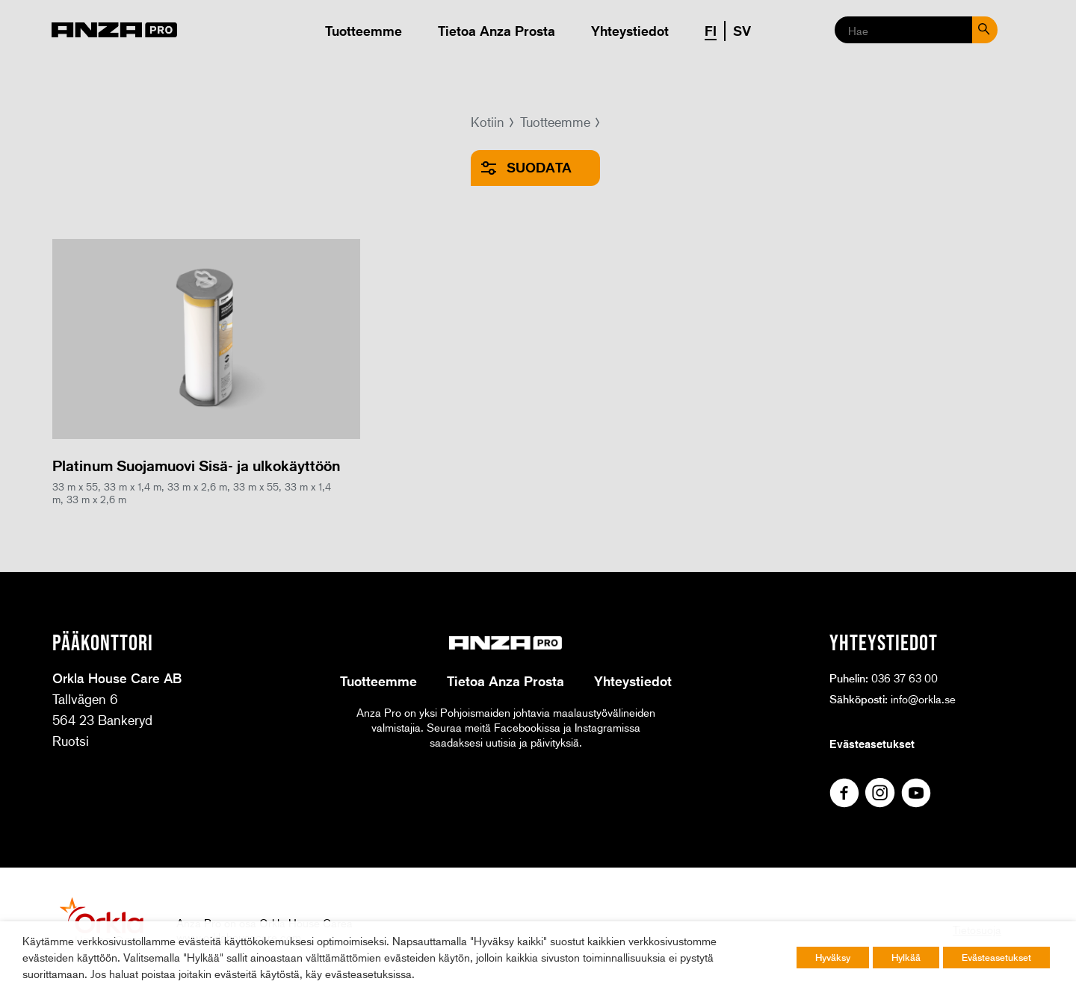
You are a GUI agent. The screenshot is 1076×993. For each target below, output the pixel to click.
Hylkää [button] (906, 957)
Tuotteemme (363, 30)
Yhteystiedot (630, 30)
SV (742, 30)
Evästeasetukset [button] (996, 957)
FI (711, 30)
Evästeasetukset (872, 743)
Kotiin (487, 121)
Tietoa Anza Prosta (496, 30)
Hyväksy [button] (832, 957)
